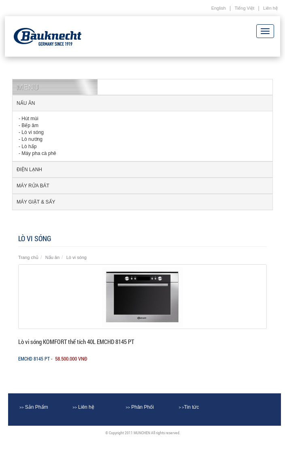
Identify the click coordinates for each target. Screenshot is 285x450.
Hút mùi (29, 118)
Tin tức (189, 407)
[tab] (142, 103)
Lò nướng (32, 139)
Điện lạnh (29, 169)
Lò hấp (28, 146)
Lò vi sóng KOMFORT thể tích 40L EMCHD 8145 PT (76, 342)
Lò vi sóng (32, 132)
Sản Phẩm (33, 407)
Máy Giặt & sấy (36, 202)
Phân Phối (139, 407)
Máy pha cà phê (38, 153)
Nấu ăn (26, 103)
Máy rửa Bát (33, 186)
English (218, 8)
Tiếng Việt (245, 8)
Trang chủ (28, 257)
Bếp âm (29, 125)
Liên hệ (270, 8)
